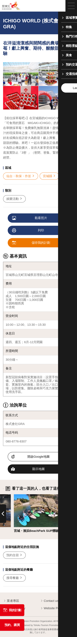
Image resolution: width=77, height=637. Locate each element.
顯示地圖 (38, 469)
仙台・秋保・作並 (20, 176)
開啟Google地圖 (38, 456)
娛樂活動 (14, 199)
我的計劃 (12, 610)
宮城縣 (49, 176)
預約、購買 (12, 625)
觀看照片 (30, 218)
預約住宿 (14, 555)
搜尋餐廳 (14, 578)
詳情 (17, 496)
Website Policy (52, 608)
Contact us (49, 601)
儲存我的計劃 (31, 243)
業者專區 (11, 601)
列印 (28, 231)
